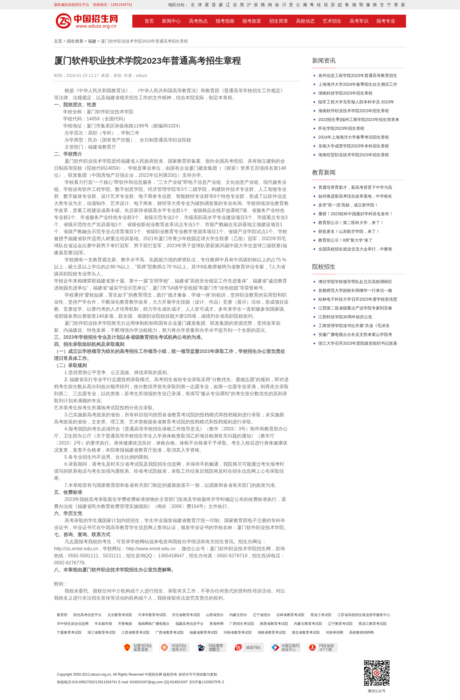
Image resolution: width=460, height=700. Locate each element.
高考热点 (198, 20)
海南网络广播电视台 (154, 624)
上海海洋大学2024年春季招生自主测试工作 (357, 84)
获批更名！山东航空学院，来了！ (349, 231)
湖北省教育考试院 (306, 632)
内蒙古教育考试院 (308, 624)
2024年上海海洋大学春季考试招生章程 (353, 137)
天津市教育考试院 (152, 615)
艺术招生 (332, 20)
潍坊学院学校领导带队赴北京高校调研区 (355, 281)
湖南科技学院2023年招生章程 (345, 93)
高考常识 (359, 20)
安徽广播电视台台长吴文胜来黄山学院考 (355, 334)
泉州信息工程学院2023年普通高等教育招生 (357, 75)
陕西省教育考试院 (274, 624)
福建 (92, 41)
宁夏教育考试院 (69, 632)
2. (62, 379)
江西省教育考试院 (135, 632)
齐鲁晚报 (125, 624)
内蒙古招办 (238, 615)
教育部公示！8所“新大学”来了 (345, 240)
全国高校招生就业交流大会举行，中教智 (355, 249)
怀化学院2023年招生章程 (341, 128)
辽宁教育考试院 (340, 624)
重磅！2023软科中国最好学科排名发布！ (355, 213)
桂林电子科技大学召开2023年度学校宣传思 (357, 299)
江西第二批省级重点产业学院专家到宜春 (355, 308)
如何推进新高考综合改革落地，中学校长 (355, 196)
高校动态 (305, 20)
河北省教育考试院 (186, 615)
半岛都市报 (103, 624)
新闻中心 (171, 20)
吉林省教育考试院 (290, 615)
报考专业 (385, 20)
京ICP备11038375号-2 (206, 682)
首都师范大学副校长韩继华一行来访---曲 (355, 290)
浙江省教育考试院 (101, 632)
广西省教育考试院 (169, 632)
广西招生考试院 (241, 624)
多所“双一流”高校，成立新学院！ (348, 205)
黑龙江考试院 (321, 615)
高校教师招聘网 (361, 632)
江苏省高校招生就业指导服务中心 (363, 615)
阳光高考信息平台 (87, 615)
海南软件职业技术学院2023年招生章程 (353, 110)
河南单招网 (334, 632)
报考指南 (225, 20)
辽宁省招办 (261, 615)
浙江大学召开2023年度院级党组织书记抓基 (357, 343)
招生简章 (278, 20)
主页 (58, 41)
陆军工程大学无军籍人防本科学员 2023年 (356, 102)
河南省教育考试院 (238, 632)
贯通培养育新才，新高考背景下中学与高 (355, 187)
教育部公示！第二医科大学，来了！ (351, 222)
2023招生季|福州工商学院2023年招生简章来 (358, 119)
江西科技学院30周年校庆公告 (345, 316)
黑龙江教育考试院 (372, 624)
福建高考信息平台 (189, 624)
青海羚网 (216, 624)
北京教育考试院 (119, 615)
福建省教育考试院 (204, 632)
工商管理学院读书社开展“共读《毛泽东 (354, 325)
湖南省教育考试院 (272, 632)
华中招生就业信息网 (73, 624)
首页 (149, 20)
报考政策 (251, 20)
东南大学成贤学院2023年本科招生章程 (353, 146)
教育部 (62, 615)
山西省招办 (215, 615)
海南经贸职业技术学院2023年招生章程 (353, 154)
